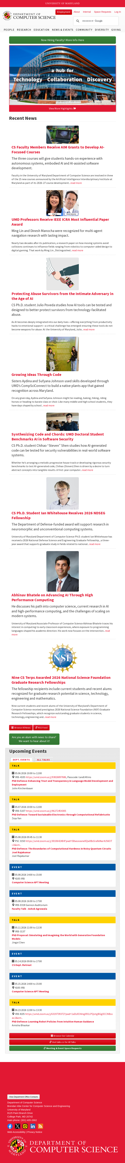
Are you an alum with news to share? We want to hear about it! (34, 739)
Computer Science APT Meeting (30, 882)
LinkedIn (32, 1126)
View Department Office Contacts (23, 1097)
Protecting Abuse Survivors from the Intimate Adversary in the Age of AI (62, 296)
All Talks (43, 759)
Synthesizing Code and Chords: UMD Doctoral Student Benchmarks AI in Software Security (58, 437)
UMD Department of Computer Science (29, 15)
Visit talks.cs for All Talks (62, 1042)
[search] (95, 21)
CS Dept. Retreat (22, 965)
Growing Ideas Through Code (36, 374)
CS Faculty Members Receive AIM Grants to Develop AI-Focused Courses (58, 149)
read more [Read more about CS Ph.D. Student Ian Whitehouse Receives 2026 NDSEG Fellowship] (94, 544)
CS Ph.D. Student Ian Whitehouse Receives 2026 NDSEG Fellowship (58, 515)
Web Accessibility (16, 1132)
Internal (87, 12)
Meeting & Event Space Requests (63, 1048)
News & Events (62, 29)
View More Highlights (62, 108)
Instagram (25, 1126)
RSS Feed (41, 727)
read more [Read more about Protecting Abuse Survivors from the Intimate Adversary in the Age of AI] (89, 329)
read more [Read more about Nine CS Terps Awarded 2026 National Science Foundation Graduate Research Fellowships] (50, 717)
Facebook (10, 1126)
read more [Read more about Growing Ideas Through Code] (48, 405)
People (9, 29)
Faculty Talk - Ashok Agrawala (29, 908)
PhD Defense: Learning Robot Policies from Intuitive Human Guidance (53, 1021)
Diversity (102, 29)
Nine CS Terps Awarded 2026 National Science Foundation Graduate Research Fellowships (61, 680)
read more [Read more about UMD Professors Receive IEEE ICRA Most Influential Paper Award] (77, 250)
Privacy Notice (34, 1132)
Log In (117, 12)
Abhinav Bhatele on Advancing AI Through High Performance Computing (52, 597)
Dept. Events (23, 759)
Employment (63, 12)
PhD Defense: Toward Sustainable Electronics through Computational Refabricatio (61, 814)
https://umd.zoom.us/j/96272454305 (46, 810)
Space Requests (102, 12)
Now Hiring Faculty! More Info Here (62, 40)
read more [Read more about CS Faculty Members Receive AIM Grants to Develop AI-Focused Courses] (76, 182)
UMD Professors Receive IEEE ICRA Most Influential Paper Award (60, 222)
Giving (116, 29)
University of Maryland (62, 3)
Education (41, 29)
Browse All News (21, 727)
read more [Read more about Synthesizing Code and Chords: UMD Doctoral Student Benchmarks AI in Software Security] (87, 470)
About (77, 12)
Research (24, 29)
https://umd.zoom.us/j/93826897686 (46, 777)
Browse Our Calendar (62, 1035)
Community (84, 29)
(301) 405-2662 (29, 1120)
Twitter (17, 1126)
